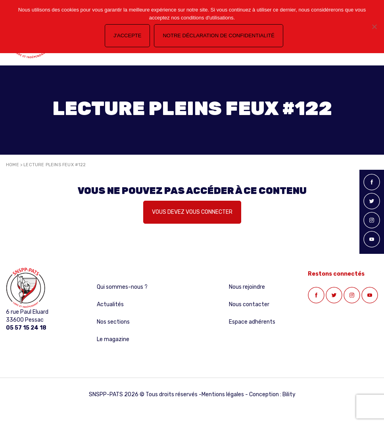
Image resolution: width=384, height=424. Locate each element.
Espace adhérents (252, 321)
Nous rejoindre (247, 287)
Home (12, 164)
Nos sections (113, 321)
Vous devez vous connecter (192, 212)
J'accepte (127, 35)
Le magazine (113, 339)
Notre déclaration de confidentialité (218, 35)
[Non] (374, 27)
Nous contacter (249, 304)
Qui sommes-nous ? (122, 287)
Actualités (110, 304)
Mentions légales (223, 394)
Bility (289, 394)
